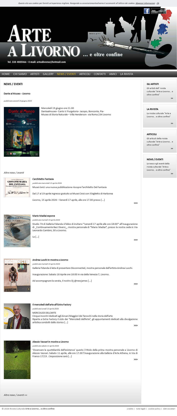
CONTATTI (100, 74)
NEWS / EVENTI (66, 74)
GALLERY (48, 74)
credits (130, 409)
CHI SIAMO (20, 74)
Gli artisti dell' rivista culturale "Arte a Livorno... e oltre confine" (160, 89)
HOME (6, 74)
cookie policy (154, 409)
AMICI (113, 74)
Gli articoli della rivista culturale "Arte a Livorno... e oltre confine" (160, 139)
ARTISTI (34, 74)
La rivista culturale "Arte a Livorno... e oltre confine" (160, 113)
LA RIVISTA (126, 74)
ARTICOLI (84, 74)
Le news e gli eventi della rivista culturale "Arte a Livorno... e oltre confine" (160, 164)
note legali (140, 409)
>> (172, 98)
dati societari (169, 409)
